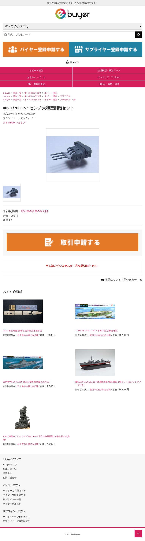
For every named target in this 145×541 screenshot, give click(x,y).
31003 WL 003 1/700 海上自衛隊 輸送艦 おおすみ (26, 382)
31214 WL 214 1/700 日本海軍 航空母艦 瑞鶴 (96, 330)
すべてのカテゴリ (32, 93)
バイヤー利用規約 (12, 504)
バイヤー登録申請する (14, 495)
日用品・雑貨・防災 (109, 84)
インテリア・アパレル (109, 77)
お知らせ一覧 (10, 468)
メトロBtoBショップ (14, 122)
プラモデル (65, 96)
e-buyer (6, 93)
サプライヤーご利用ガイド (16, 516)
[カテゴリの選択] (72, 26)
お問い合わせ (10, 477)
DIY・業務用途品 (36, 84)
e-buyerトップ (10, 464)
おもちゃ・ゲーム (36, 77)
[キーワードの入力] (69, 34)
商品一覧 (17, 93)
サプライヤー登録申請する (16, 521)
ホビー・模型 (36, 70)
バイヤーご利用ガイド (14, 490)
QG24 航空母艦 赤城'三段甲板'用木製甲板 (22, 330)
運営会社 (7, 473)
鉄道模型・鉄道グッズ (109, 70)
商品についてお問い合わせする (123, 279)
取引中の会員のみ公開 (34, 211)
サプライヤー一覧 (12, 499)
